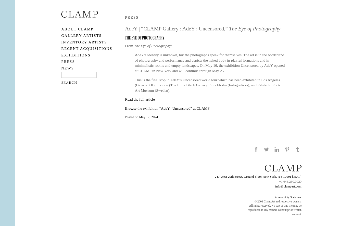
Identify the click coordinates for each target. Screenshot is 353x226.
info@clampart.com (288, 186)
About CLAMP (77, 29)
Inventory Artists (84, 42)
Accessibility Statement (288, 197)
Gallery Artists (81, 35)
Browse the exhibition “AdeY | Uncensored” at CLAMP (167, 108)
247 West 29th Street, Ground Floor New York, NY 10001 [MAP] (258, 176)
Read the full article (140, 99)
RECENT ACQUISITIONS (86, 48)
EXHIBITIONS (75, 55)
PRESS (68, 61)
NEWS (67, 68)
